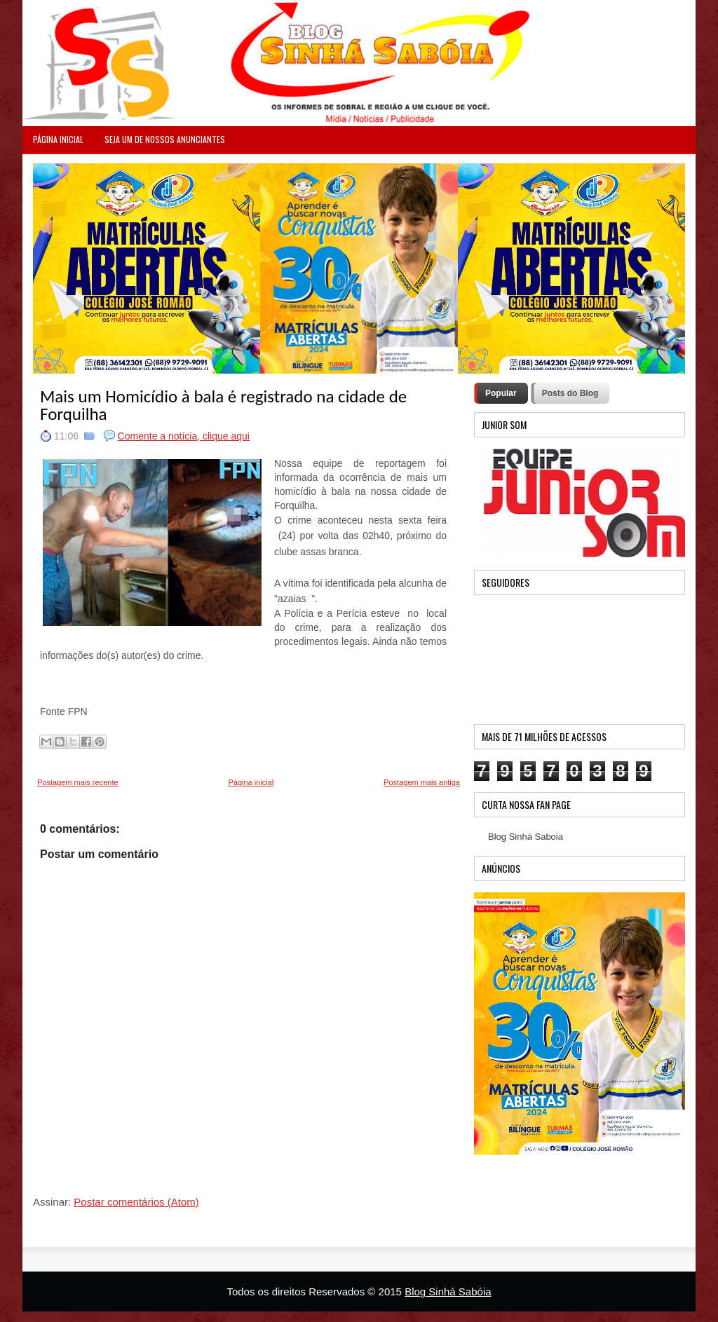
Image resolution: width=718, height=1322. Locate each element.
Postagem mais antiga (422, 782)
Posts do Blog (570, 393)
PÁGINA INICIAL (58, 139)
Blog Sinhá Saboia (525, 836)
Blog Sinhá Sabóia (448, 1291)
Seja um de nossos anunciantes (164, 139)
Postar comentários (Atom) (136, 1202)
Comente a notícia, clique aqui (184, 436)
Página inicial (250, 782)
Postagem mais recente (77, 782)
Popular (501, 393)
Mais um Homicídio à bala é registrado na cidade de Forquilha (223, 405)
